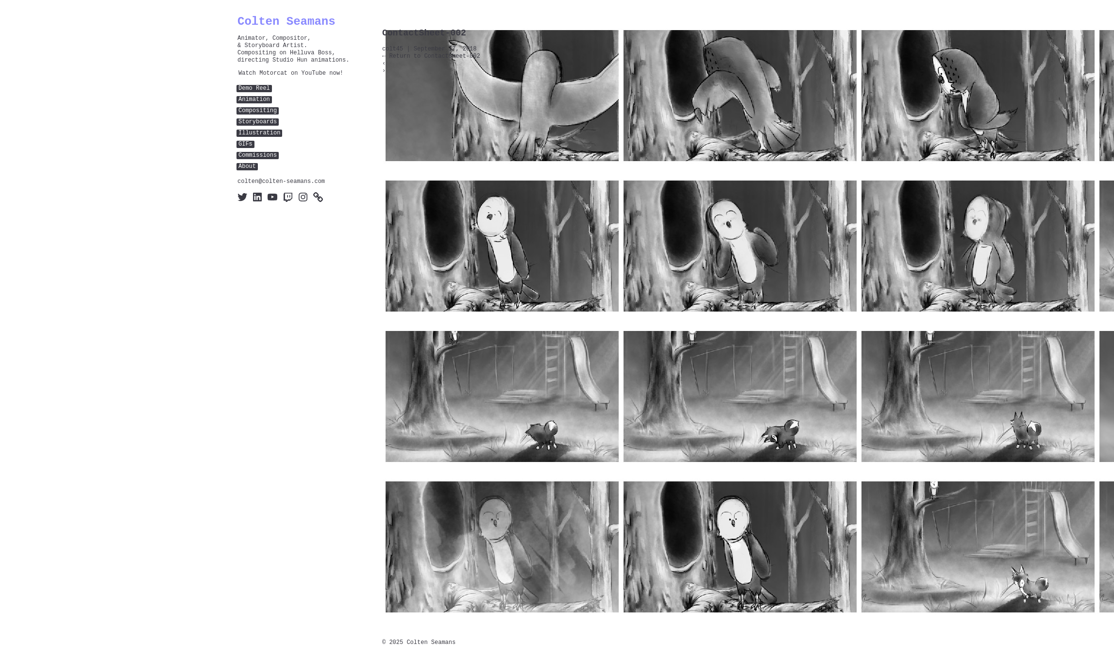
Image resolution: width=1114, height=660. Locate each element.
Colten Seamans (286, 22)
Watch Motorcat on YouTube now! (290, 73)
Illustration (259, 133)
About (247, 166)
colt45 (392, 49)
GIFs (245, 144)
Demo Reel (254, 88)
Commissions (257, 155)
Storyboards (257, 122)
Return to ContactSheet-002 (431, 56)
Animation (254, 99)
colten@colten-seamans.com (281, 182)
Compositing (257, 111)
